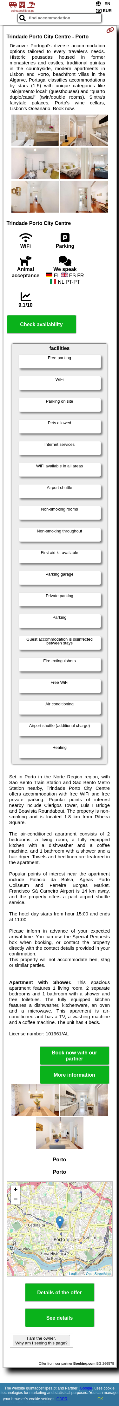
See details (59, 1318)
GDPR (62, 1399)
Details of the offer (59, 1292)
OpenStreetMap (98, 1274)
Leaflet (74, 1274)
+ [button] (15, 1190)
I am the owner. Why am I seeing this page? (41, 1340)
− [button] (15, 1200)
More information (74, 1075)
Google (86, 1388)
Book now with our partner (74, 1055)
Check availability (41, 324)
